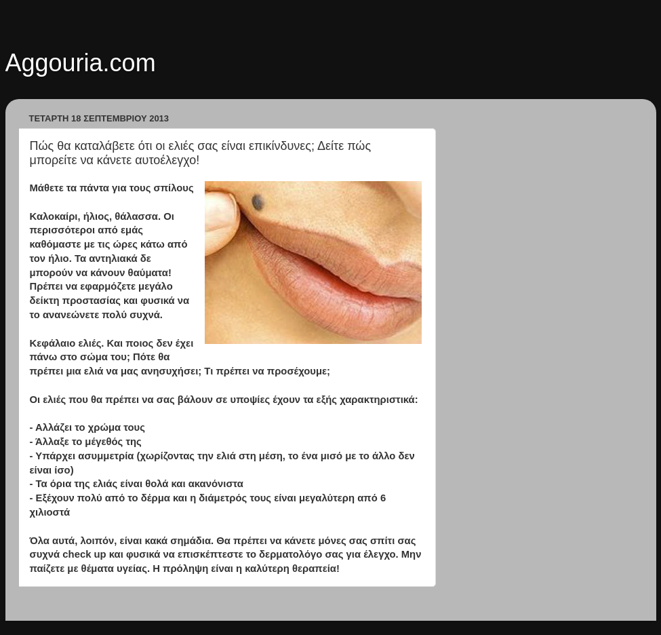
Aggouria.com (80, 63)
